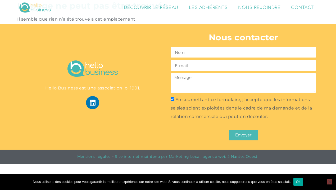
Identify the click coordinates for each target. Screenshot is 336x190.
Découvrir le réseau (151, 7)
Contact (302, 7)
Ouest (252, 156)
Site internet (127, 156)
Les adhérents (208, 7)
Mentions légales (94, 156)
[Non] (329, 181)
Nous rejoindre (259, 7)
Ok (298, 182)
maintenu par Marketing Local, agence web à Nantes (193, 156)
